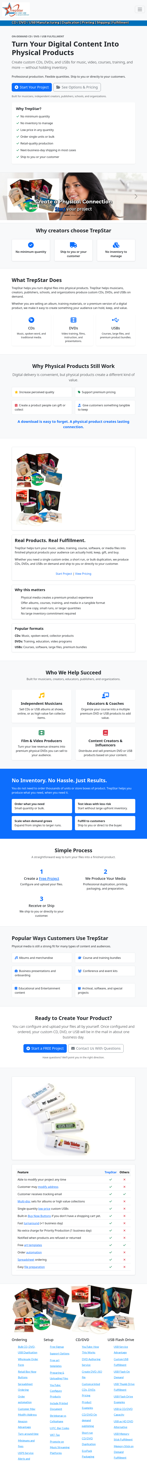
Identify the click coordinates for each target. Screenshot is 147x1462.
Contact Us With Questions (96, 1048)
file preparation (34, 1267)
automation (34, 1252)
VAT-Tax (55, 1434)
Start (60, 208)
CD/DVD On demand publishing (89, 1420)
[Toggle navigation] (140, 9)
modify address (48, 1187)
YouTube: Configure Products (56, 1390)
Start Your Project (32, 87)
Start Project (64, 574)
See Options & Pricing (77, 87)
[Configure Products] (73, 215)
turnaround (31, 1223)
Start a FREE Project (45, 1048)
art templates (33, 1245)
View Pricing (83, 574)
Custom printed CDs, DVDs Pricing (91, 1389)
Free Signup (57, 1346)
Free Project (49, 878)
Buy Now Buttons (39, 1216)
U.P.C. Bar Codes (59, 1428)
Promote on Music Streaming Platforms (60, 1447)
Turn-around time (28, 1433)
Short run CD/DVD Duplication (89, 1438)
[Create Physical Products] (67, 215)
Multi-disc (24, 1201)
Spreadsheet (26, 1260)
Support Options (59, 1353)
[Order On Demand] (80, 215)
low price (44, 1209)
